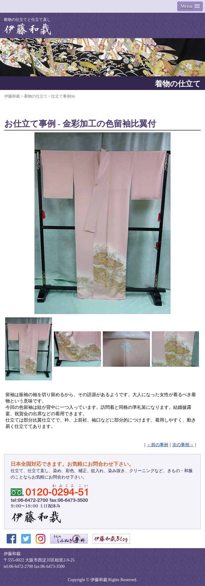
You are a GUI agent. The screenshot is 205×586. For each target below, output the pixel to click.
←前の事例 (157, 444)
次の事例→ (183, 444)
